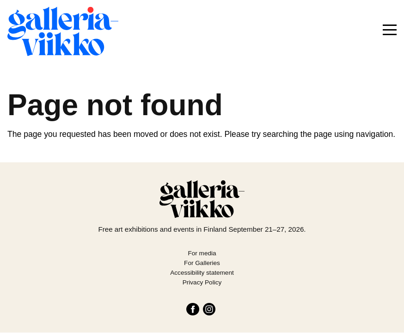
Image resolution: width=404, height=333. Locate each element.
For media (202, 253)
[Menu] (390, 30)
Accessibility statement (202, 272)
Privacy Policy (202, 282)
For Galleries (202, 262)
